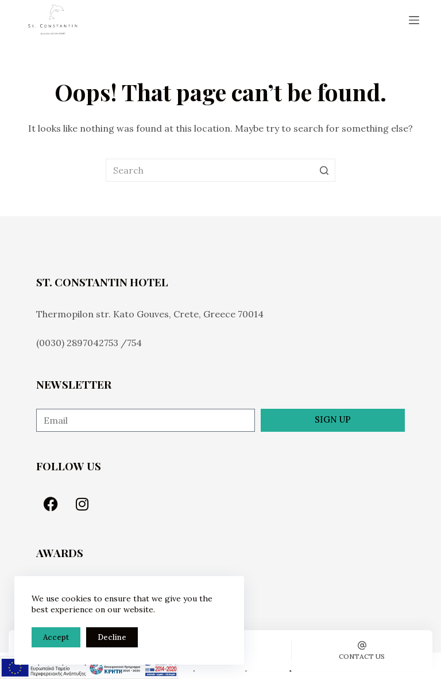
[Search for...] (220, 170)
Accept (56, 637)
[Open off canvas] (414, 20)
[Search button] (323, 170)
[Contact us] (362, 650)
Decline (112, 637)
